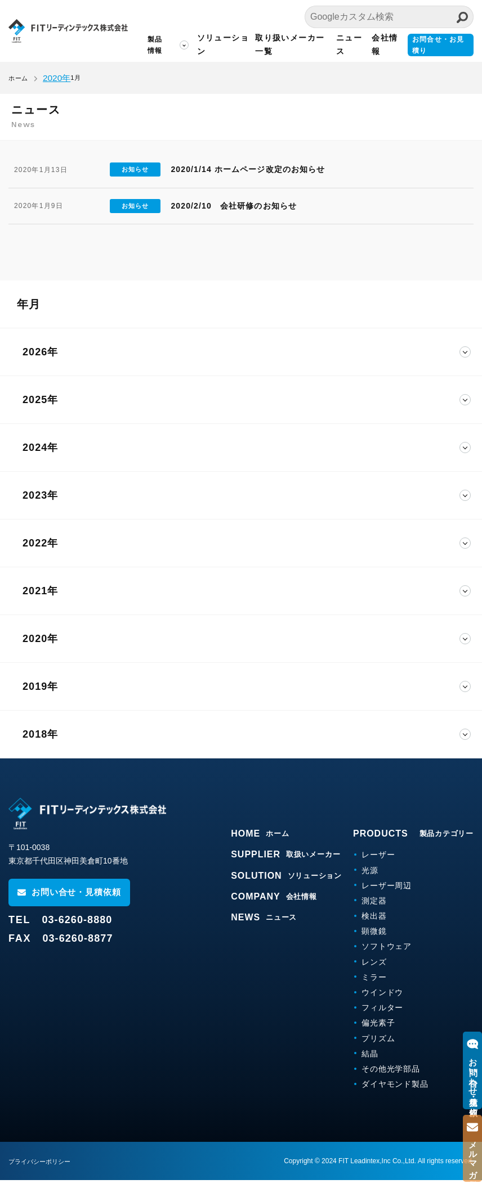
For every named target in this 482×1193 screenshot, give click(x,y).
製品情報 (141, 45)
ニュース (342, 44)
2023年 (40, 508)
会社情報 (379, 44)
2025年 (40, 412)
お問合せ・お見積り (438, 45)
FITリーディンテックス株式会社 (59, 30)
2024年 (40, 460)
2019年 (40, 699)
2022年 (40, 556)
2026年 (40, 364)
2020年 (40, 651)
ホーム (18, 78)
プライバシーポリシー (42, 1174)
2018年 (40, 747)
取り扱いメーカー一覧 (283, 44)
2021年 (40, 603)
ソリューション (208, 44)
